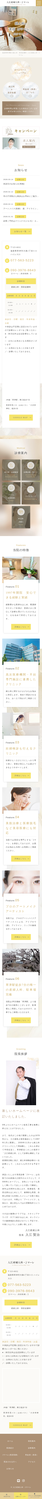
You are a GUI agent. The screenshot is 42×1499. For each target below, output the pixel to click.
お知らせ (10, 1469)
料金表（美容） (31, 1455)
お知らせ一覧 (20, 231)
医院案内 (32, 1441)
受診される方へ (10, 1462)
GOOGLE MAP (20, 417)
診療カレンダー (21, 1495)
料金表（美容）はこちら (30, 90)
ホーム (10, 1441)
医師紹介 (10, 1448)
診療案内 (32, 1448)
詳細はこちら (20, 627)
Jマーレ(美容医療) (35, 1495)
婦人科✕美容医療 (12, 90)
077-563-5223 (22, 260)
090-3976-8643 (23, 270)
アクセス (32, 1462)
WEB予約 (7, 1495)
